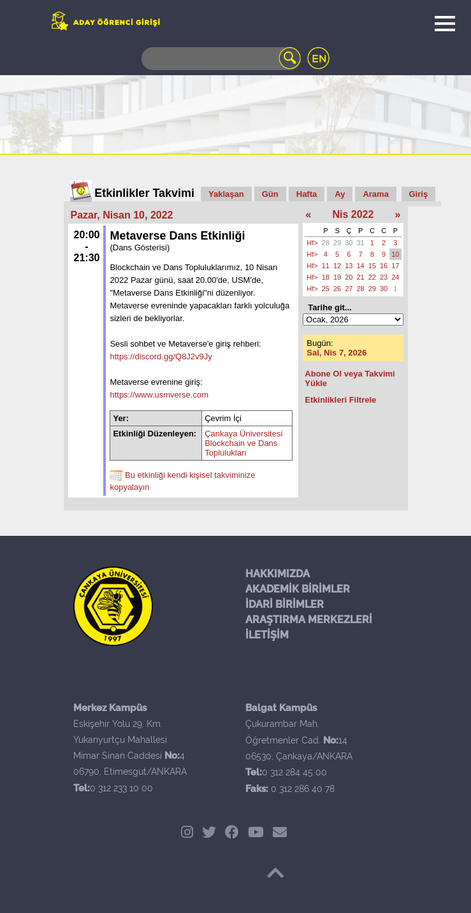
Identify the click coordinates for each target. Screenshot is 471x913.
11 (326, 266)
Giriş (418, 194)
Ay (340, 194)
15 (372, 266)
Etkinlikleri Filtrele (340, 400)
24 (395, 277)
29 (337, 243)
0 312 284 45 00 (294, 772)
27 (348, 288)
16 (384, 266)
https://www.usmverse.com (159, 394)
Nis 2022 (352, 214)
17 (395, 266)
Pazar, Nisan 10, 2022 (122, 215)
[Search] (221, 58)
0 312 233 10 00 (121, 788)
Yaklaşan (226, 194)
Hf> (312, 243)
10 (395, 254)
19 (337, 277)
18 (326, 277)
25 (326, 288)
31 (361, 243)
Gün (270, 194)
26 (337, 288)
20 (348, 277)
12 (337, 266)
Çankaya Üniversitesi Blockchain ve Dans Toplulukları (243, 443)
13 (348, 266)
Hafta (306, 194)
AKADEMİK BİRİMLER (297, 589)
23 (384, 277)
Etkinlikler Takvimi (144, 193)
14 (361, 266)
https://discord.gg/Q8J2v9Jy (161, 356)
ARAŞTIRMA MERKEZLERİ (308, 620)
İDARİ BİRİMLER (284, 604)
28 (326, 243)
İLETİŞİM (267, 635)
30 (348, 243)
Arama (375, 194)
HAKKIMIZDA (277, 574)
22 (372, 277)
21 (361, 277)
